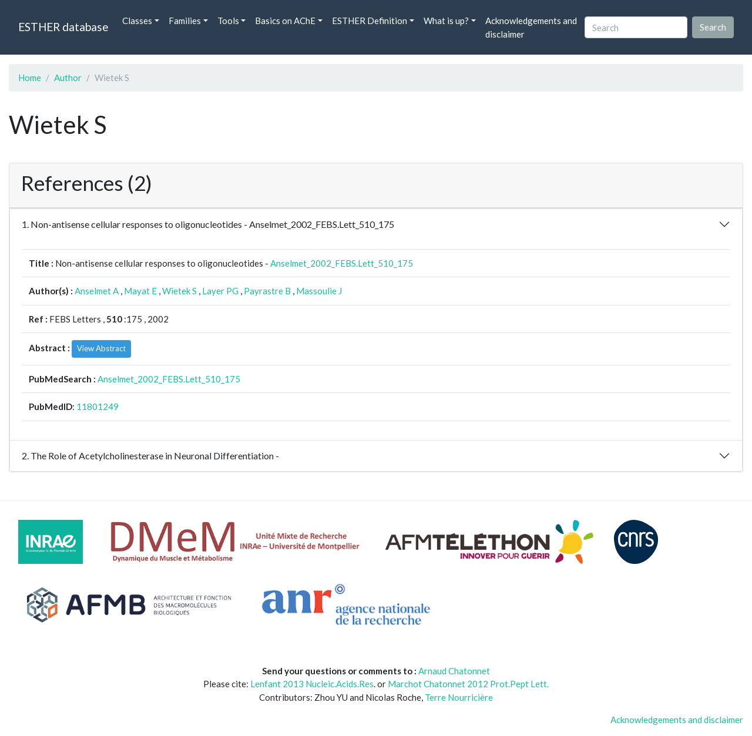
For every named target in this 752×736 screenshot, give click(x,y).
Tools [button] (228, 20)
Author (68, 77)
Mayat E (140, 290)
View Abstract (101, 348)
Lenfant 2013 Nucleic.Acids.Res (312, 683)
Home (29, 77)
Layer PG (220, 290)
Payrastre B (267, 290)
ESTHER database (63, 26)
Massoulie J (319, 290)
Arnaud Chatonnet (454, 671)
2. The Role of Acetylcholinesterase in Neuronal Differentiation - (150, 455)
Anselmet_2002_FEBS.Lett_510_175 (341, 263)
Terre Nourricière (459, 697)
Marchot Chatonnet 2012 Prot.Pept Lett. (468, 683)
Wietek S (179, 290)
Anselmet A (97, 290)
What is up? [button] (446, 20)
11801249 (97, 406)
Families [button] (185, 20)
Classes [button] (137, 20)
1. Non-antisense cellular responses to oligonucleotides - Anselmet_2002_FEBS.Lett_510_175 (208, 224)
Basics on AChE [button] (285, 20)
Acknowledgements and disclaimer (531, 27)
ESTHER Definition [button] (369, 20)
